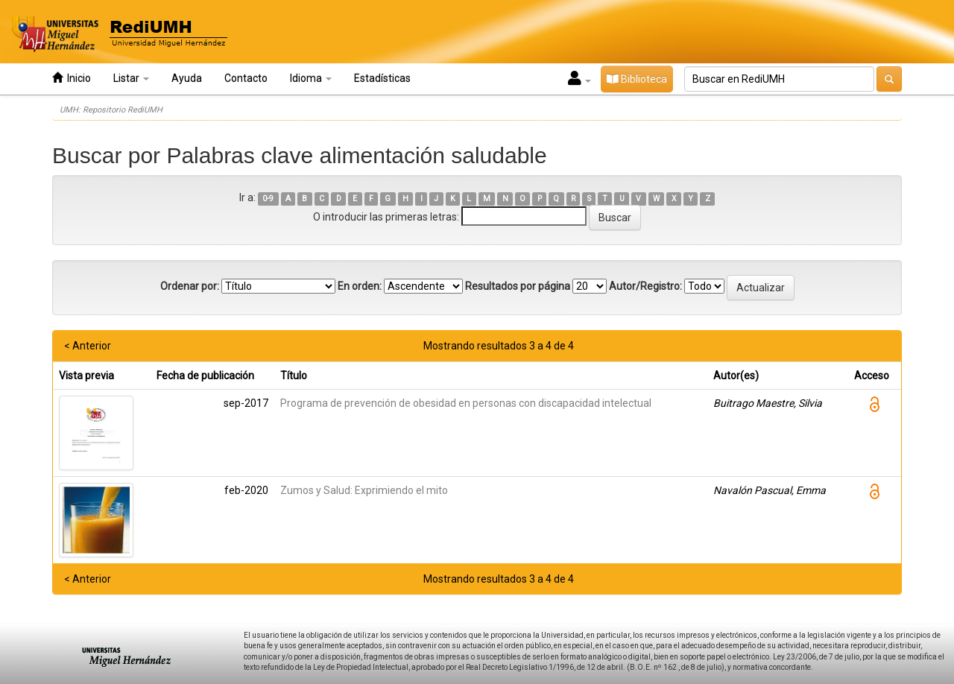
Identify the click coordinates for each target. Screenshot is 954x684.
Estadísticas (382, 78)
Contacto (246, 78)
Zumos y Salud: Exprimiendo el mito (364, 490)
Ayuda (186, 78)
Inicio (71, 78)
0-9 (268, 198)
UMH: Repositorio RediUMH (111, 110)
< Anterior (87, 346)
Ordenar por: (189, 286)
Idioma (311, 78)
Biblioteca (637, 79)
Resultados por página (517, 286)
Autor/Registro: (645, 286)
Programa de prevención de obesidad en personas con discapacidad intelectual (465, 403)
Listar (131, 78)
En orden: (360, 286)
